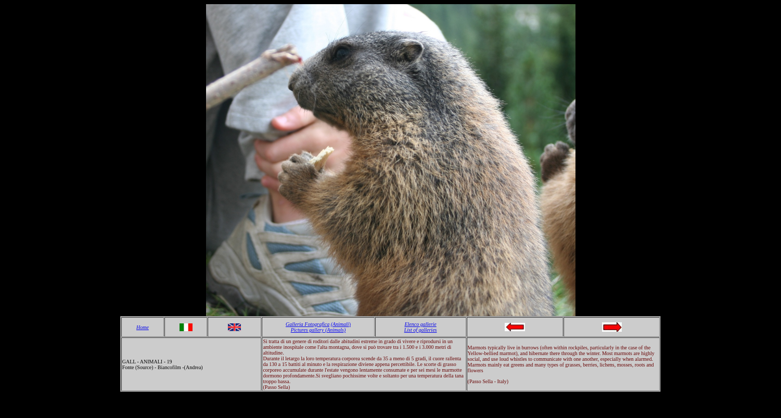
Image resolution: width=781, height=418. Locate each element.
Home (142, 327)
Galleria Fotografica (307, 324)
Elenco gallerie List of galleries (420, 327)
